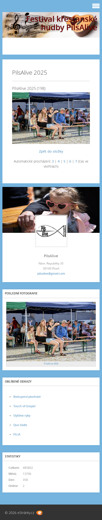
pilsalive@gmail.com (51, 273)
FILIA (16, 434)
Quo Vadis (20, 425)
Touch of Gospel (24, 406)
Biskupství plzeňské (27, 397)
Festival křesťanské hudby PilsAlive (61, 23)
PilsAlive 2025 (51, 363)
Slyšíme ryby (21, 415)
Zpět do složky (51, 151)
